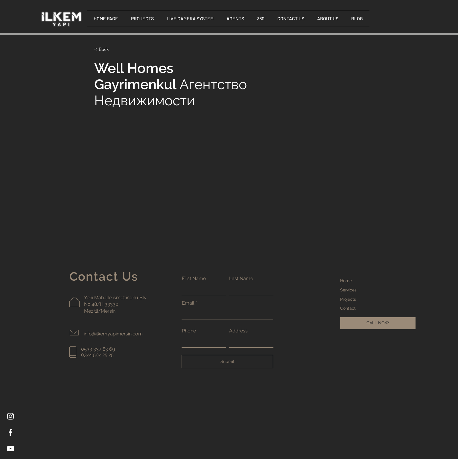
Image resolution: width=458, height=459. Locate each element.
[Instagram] (10, 416)
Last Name (241, 278)
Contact (348, 308)
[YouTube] (10, 448)
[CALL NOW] (378, 323)
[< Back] (106, 49)
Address (238, 331)
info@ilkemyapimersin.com (113, 334)
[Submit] (227, 361)
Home (346, 280)
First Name (194, 278)
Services (348, 290)
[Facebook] (10, 432)
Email (188, 303)
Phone (189, 331)
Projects (348, 299)
